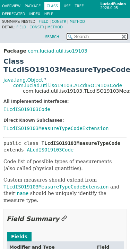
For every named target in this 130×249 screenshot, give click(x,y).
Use (67, 6)
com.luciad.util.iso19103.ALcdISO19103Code (67, 85)
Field (43, 22)
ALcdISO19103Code (50, 150)
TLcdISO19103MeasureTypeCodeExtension (56, 128)
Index (34, 14)
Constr (59, 22)
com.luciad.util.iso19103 (57, 51)
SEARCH (52, 37)
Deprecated (13, 14)
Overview (11, 6)
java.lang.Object (23, 80)
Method (77, 22)
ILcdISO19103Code (26, 109)
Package (33, 6)
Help (48, 14)
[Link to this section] (64, 218)
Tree (79, 6)
